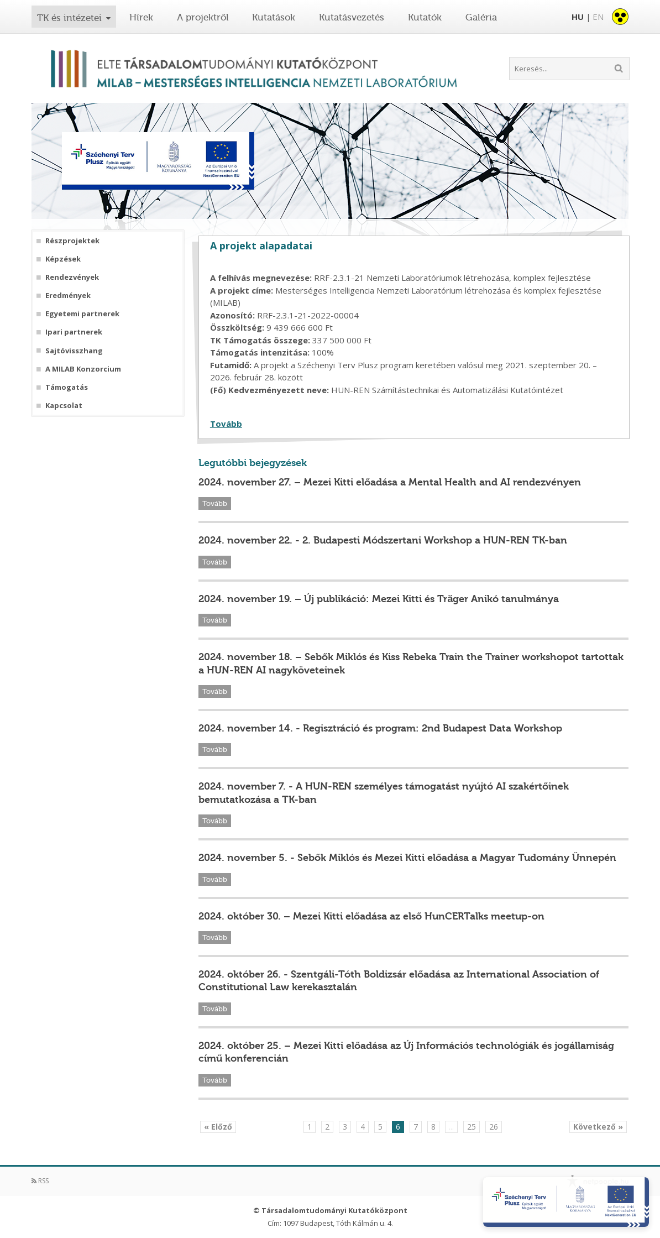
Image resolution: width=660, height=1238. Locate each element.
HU (578, 16)
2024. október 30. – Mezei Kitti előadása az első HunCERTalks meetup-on (371, 916)
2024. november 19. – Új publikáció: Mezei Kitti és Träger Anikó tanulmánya (378, 599)
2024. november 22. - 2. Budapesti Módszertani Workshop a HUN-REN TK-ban (382, 540)
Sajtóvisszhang (74, 351)
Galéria (481, 17)
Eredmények (68, 295)
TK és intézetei (69, 17)
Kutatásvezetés (351, 17)
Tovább (226, 423)
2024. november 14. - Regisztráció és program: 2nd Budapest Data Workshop (380, 728)
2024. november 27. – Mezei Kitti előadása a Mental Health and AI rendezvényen (389, 482)
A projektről (203, 17)
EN (598, 16)
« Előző (218, 1126)
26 (493, 1126)
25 (471, 1126)
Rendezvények (72, 277)
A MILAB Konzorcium (83, 369)
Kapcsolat (63, 405)
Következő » (598, 1126)
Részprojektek (72, 240)
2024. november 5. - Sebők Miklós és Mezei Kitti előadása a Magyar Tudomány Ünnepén (407, 858)
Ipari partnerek (73, 332)
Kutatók (425, 17)
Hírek (141, 17)
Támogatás (66, 387)
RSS (40, 1180)
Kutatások (273, 17)
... (451, 1126)
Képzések (63, 259)
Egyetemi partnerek (82, 313)
